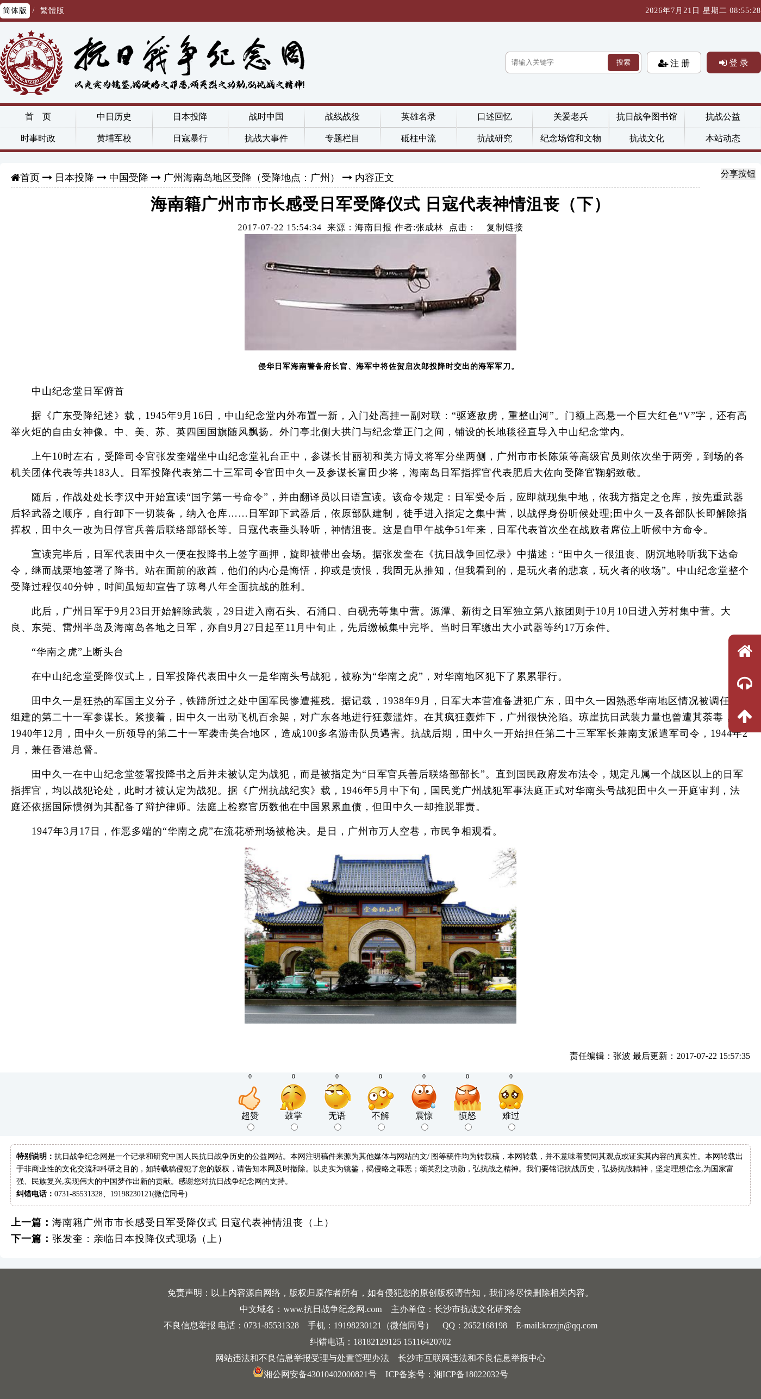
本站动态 (723, 138)
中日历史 (114, 116)
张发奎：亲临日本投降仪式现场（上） (140, 1238)
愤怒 (467, 1121)
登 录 (737, 62)
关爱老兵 (570, 116)
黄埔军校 (114, 138)
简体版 (15, 11)
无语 (337, 1121)
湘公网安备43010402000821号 (315, 1374)
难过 (511, 1121)
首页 (30, 178)
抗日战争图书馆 (646, 116)
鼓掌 (293, 1121)
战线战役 (342, 116)
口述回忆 (494, 116)
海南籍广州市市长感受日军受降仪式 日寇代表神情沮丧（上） (193, 1222)
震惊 (424, 1121)
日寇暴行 (190, 138)
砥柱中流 (418, 138)
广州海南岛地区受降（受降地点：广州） (252, 177)
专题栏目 (342, 138)
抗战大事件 (266, 138)
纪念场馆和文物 (570, 138)
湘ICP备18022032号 (471, 1374)
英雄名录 (418, 116)
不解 (380, 1121)
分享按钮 (738, 173)
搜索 (623, 62)
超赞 (250, 1121)
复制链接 (504, 227)
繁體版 (52, 11)
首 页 (38, 116)
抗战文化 (646, 138)
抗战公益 (723, 116)
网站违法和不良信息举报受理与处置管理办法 (302, 1358)
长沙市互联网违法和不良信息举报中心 (472, 1358)
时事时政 (38, 138)
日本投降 (190, 116)
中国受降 (128, 177)
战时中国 (266, 116)
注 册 (679, 63)
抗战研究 (494, 138)
